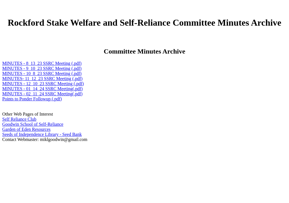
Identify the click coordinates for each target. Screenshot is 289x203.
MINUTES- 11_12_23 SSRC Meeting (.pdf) (42, 78)
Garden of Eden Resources (26, 129)
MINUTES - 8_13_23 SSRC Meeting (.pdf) (42, 63)
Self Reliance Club (19, 119)
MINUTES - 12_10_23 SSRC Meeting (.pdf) (43, 83)
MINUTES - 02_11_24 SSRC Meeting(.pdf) (42, 93)
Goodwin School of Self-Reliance (32, 124)
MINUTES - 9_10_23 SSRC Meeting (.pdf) (42, 68)
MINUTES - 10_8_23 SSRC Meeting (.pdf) (42, 73)
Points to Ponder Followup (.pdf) (32, 98)
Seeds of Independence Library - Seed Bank (42, 134)
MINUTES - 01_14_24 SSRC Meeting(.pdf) (42, 88)
